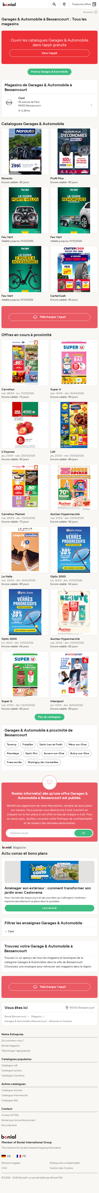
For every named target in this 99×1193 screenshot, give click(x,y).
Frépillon (28, 744)
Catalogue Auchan (11, 1090)
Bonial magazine (10, 1045)
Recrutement (9, 1125)
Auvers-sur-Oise (54, 753)
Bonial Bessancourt (15, 1016)
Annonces (90, 12)
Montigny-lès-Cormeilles (43, 762)
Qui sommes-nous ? (12, 1040)
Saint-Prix (31, 753)
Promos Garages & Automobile (49, 71)
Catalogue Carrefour (13, 1075)
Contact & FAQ (9, 1115)
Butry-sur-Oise (79, 753)
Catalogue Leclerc (11, 1070)
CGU (4, 1168)
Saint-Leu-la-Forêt (50, 744)
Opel (9, 931)
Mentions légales (11, 1163)
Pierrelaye (13, 753)
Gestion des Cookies (61, 1168)
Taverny (11, 744)
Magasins (36, 1016)
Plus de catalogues (49, 717)
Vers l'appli (49, 53)
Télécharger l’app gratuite (15, 1050)
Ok (83, 833)
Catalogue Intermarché (14, 1095)
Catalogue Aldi (9, 1100)
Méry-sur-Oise (78, 744)
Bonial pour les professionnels (18, 1120)
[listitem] (25, 156)
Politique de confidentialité (65, 1163)
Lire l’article (49, 908)
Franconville (14, 762)
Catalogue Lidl (9, 1065)
